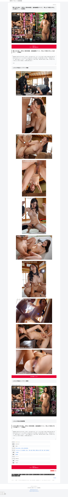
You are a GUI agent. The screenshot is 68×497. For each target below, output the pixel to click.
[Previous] (1, 495)
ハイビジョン (18, 451)
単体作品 (47, 451)
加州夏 (17, 455)
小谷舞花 (17, 453)
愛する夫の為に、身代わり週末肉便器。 (22, 449)
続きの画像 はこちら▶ (34, 377)
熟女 (42, 451)
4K (21, 451)
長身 (44, 451)
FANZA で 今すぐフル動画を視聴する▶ (34, 47)
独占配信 (23, 451)
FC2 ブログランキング (34, 491)
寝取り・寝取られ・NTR (37, 451)
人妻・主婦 (30, 451)
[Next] (3, 495)
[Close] (5, 496)
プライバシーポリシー (34, 488)
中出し (27, 451)
